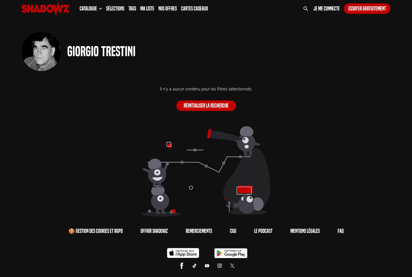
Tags (132, 9)
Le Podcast (263, 231)
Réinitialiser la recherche (206, 106)
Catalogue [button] (91, 9)
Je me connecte (326, 9)
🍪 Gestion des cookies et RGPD (95, 231)
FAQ (341, 231)
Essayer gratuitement (367, 9)
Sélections (115, 9)
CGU (233, 231)
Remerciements (199, 231)
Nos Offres (167, 9)
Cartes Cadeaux (194, 9)
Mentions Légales (305, 231)
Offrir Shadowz (154, 231)
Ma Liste (147, 9)
